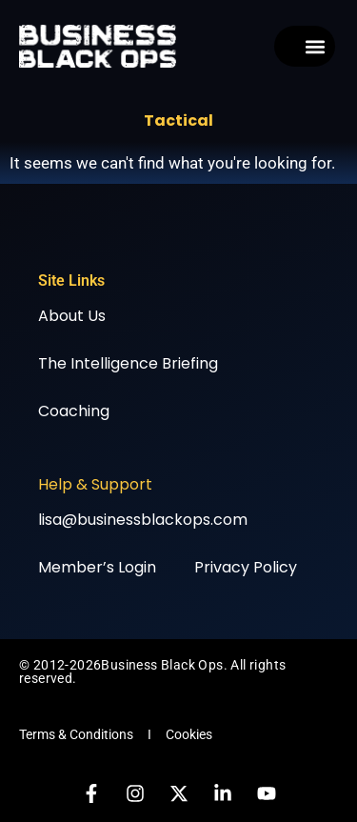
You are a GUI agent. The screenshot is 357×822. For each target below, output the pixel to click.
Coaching (73, 411)
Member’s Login (97, 567)
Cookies (189, 734)
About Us (72, 316)
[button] (314, 46)
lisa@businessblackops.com (143, 520)
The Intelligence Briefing (128, 363)
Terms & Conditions (76, 734)
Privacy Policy (245, 567)
